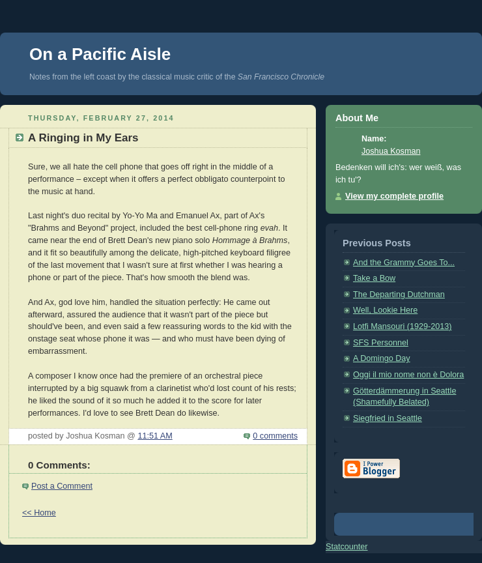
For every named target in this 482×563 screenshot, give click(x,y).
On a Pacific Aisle (100, 54)
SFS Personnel (380, 342)
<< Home (39, 512)
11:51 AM (154, 435)
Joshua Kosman (391, 151)
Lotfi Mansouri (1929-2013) (402, 326)
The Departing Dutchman (399, 294)
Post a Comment (61, 486)
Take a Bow (374, 278)
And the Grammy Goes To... (404, 262)
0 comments (275, 435)
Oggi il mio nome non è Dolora (408, 374)
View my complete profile (394, 196)
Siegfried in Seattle (387, 418)
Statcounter (347, 546)
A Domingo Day (381, 358)
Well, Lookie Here (385, 310)
